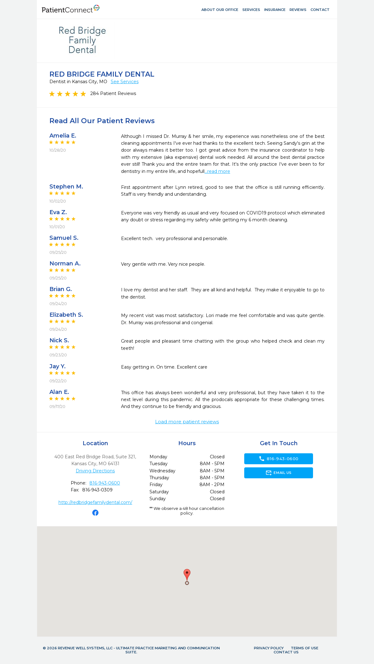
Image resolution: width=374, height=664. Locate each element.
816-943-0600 (104, 483)
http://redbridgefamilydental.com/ (95, 502)
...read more (217, 171)
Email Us (278, 473)
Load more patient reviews (187, 422)
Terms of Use (304, 648)
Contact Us (286, 652)
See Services (125, 81)
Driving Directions (95, 471)
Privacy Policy (269, 648)
